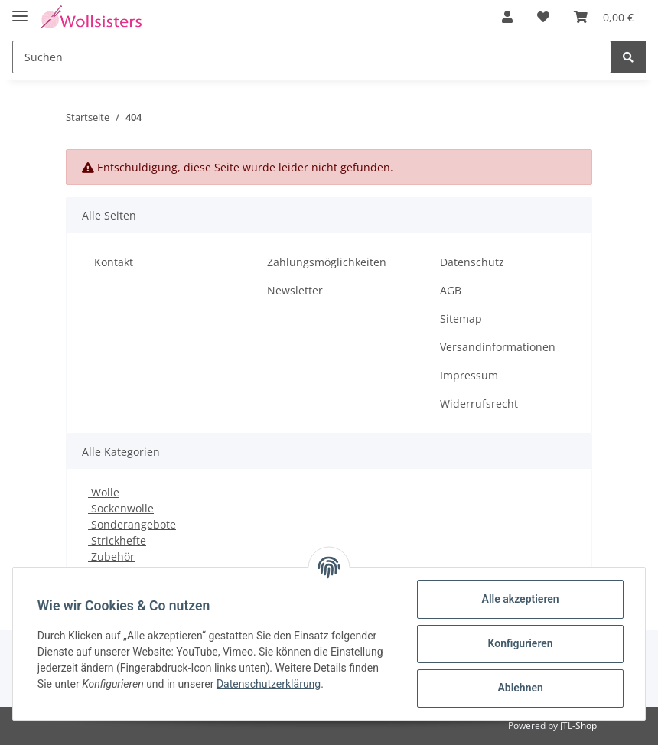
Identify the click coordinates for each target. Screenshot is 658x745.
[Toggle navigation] (20, 9)
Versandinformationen (497, 347)
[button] (507, 17)
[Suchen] (311, 57)
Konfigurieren (519, 643)
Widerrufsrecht (479, 403)
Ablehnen (519, 688)
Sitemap (461, 318)
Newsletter (295, 290)
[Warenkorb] (604, 17)
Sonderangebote (132, 524)
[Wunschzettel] (543, 17)
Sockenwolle (121, 508)
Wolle (103, 492)
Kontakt (113, 262)
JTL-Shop (578, 725)
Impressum (469, 375)
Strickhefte (117, 540)
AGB (450, 290)
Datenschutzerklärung (269, 684)
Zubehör (111, 556)
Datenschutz (472, 262)
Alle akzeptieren (520, 599)
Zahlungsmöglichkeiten (326, 262)
